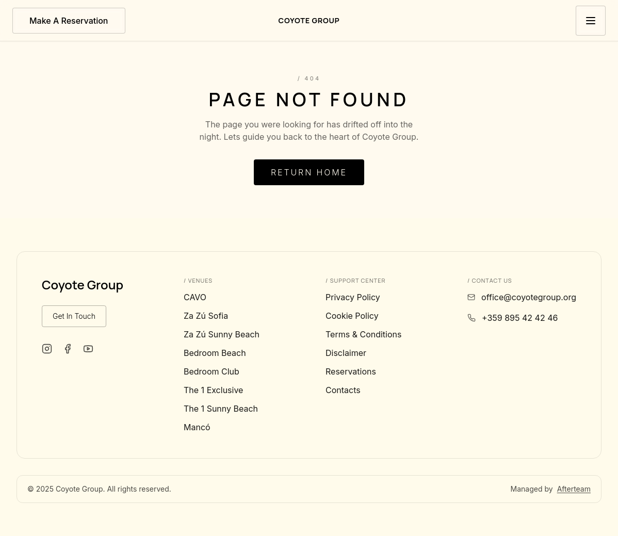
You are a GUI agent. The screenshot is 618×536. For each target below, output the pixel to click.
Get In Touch (74, 316)
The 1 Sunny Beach (221, 408)
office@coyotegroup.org (528, 297)
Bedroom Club (211, 371)
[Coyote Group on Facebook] (67, 349)
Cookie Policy (352, 316)
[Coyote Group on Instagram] (47, 349)
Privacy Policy (353, 297)
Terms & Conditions (363, 334)
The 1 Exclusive (213, 390)
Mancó (197, 427)
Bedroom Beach (215, 353)
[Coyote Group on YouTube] (88, 349)
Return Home (309, 172)
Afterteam (574, 488)
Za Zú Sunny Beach (221, 334)
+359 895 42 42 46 (520, 318)
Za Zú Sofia (206, 316)
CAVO (195, 297)
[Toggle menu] (591, 21)
